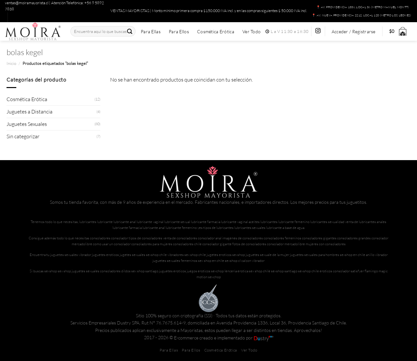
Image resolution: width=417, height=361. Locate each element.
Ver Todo (251, 31)
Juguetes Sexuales (27, 124)
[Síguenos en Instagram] (318, 31)
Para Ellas (151, 31)
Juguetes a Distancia (29, 111)
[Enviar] (130, 31)
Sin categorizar (23, 136)
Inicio (11, 63)
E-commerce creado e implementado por (223, 337)
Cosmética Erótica (215, 31)
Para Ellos (179, 31)
